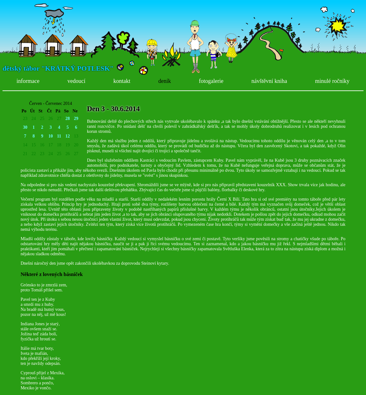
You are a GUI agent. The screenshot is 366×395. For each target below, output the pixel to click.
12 (67, 136)
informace (28, 81)
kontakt (121, 81)
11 (59, 136)
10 (50, 136)
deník (164, 81)
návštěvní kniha (269, 81)
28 (67, 118)
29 (76, 118)
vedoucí (76, 81)
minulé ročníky (332, 81)
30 (25, 127)
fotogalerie (211, 81)
